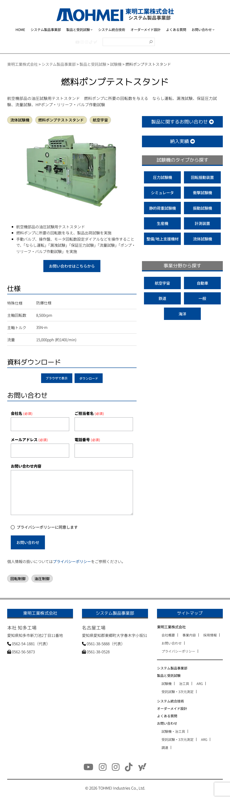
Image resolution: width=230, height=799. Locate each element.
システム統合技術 (170, 701)
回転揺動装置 (202, 177)
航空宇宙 (100, 120)
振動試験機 (202, 208)
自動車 (202, 283)
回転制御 (18, 578)
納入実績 (182, 141)
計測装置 (202, 223)
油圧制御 (42, 578)
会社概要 (168, 635)
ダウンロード (88, 378)
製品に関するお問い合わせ (182, 122)
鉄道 (162, 298)
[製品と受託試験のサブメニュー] (92, 30)
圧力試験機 (162, 177)
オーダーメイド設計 (172, 708)
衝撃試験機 (202, 192)
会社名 (22, 413)
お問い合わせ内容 (26, 466)
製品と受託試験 (169, 675)
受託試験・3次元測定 (177, 691)
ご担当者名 (89, 413)
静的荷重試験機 (162, 208)
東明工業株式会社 (171, 627)
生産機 (162, 223)
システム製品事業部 (172, 668)
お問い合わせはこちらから (72, 266)
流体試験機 (19, 120)
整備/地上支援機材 (162, 239)
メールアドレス (29, 439)
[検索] (151, 42)
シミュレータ (162, 192)
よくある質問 (167, 715)
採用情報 (210, 635)
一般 (202, 298)
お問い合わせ (27, 542)
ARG (200, 683)
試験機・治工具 (173, 731)
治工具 (184, 683)
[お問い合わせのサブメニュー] (213, 30)
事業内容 (189, 635)
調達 (164, 747)
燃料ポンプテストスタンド (61, 120)
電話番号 (87, 439)
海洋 (182, 314)
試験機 (166, 683)
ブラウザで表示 (57, 378)
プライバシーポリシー (72, 561)
